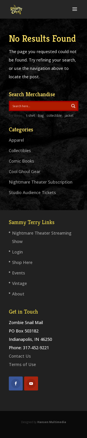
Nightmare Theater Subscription (40, 182)
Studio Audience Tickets (32, 192)
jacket (69, 115)
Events (18, 273)
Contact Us (20, 356)
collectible (54, 115)
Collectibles (20, 150)
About (18, 294)
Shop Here (22, 262)
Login (17, 252)
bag (41, 115)
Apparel (16, 140)
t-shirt (30, 115)
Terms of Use (22, 364)
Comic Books (21, 161)
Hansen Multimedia (51, 422)
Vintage (19, 283)
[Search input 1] (40, 106)
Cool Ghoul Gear (24, 171)
